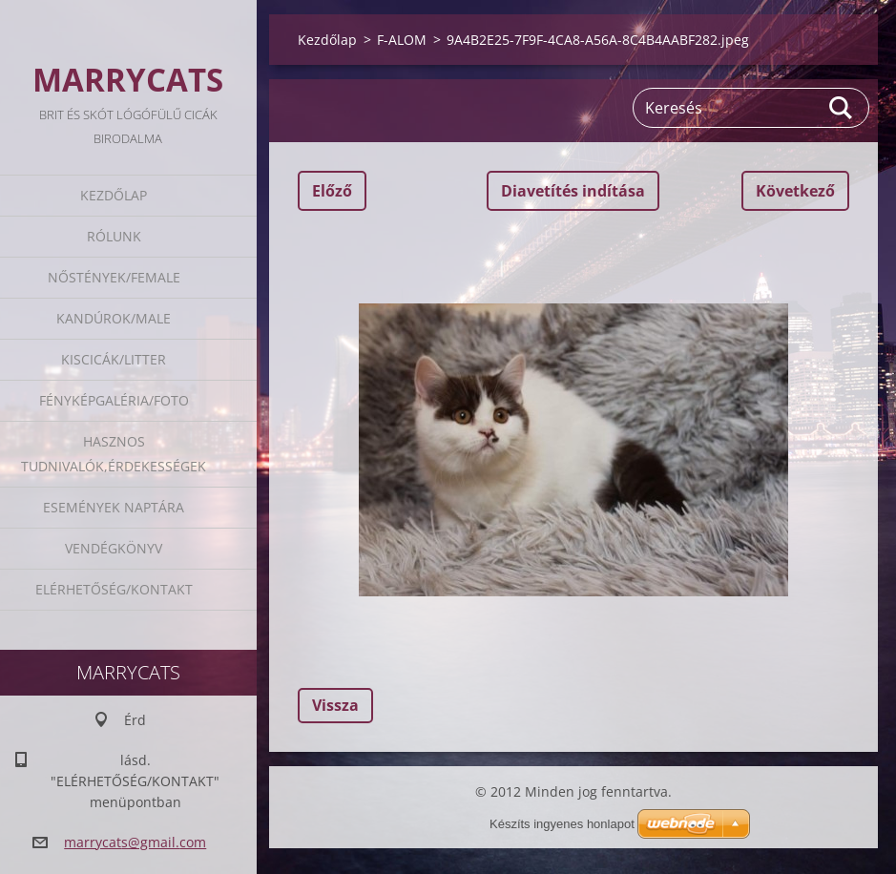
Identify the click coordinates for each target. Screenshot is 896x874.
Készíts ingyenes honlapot (562, 824)
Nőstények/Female (114, 277)
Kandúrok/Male (113, 318)
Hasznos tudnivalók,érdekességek (113, 453)
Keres (841, 108)
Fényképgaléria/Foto (114, 400)
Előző (332, 190)
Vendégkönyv (113, 548)
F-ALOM (402, 40)
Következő (795, 190)
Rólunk (114, 236)
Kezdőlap (113, 195)
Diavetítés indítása (573, 190)
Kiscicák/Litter (113, 359)
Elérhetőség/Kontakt (114, 589)
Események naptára (113, 507)
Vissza (335, 705)
